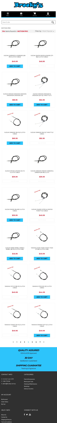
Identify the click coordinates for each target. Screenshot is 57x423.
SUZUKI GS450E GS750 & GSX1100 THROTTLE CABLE (42, 206)
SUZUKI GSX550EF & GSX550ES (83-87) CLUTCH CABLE (15, 55)
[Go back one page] (13, 336)
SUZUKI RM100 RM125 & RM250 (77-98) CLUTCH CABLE (42, 55)
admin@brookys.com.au (9, 378)
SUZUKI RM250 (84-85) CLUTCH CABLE (15, 206)
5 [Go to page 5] (32, 337)
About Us (3, 394)
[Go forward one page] (43, 336)
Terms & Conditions (6, 401)
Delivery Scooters (23, 383)
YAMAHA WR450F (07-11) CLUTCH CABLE (42, 319)
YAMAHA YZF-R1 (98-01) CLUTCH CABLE (15, 282)
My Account (40, 373)
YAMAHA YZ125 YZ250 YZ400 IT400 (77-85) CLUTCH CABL (42, 244)
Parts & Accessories (24, 373)
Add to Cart (14, 65)
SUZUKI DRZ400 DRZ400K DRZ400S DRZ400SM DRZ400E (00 (15, 93)
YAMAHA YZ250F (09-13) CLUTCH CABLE (15, 319)
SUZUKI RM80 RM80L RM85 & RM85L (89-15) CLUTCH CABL (15, 244)
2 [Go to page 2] (20, 337)
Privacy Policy (5, 403)
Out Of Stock (42, 65)
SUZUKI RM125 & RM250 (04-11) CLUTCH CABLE (15, 168)
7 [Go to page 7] (40, 337)
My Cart (39, 378)
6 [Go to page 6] (36, 337)
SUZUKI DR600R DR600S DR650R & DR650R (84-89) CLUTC (42, 168)
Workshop (21, 381)
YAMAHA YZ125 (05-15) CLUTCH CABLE (42, 282)
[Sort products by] (48, 31)
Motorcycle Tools (23, 376)
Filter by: (38, 31)
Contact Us (4, 396)
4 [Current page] (28, 337)
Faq (2, 406)
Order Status (40, 376)
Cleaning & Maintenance (25, 378)
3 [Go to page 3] (24, 337)
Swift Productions (24, 421)
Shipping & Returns (6, 398)
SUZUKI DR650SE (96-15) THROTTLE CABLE (42, 130)
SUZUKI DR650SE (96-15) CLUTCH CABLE (14, 130)
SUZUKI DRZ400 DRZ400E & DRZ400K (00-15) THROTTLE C (42, 93)
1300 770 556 (6, 376)
